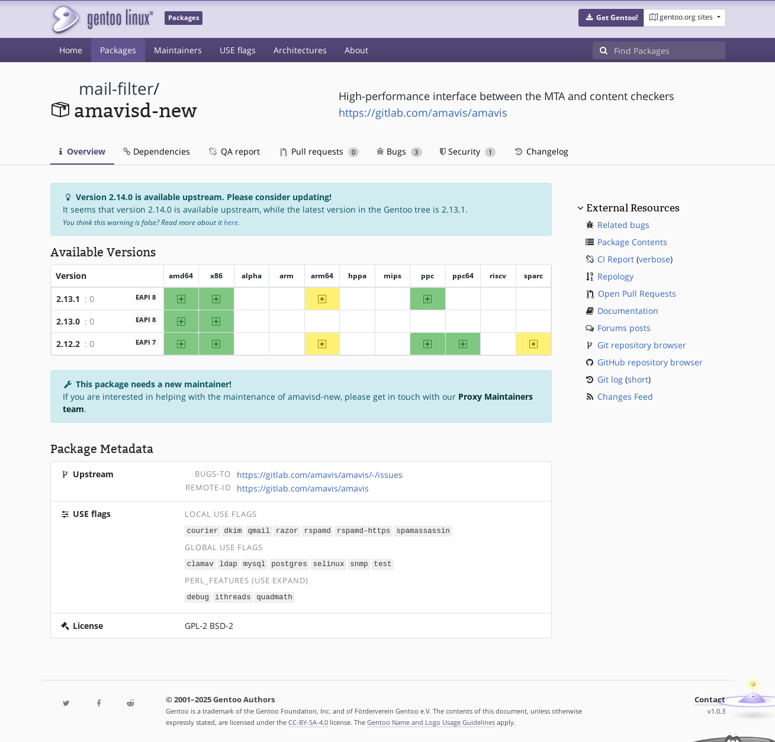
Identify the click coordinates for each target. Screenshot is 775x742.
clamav (199, 563)
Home (70, 50)
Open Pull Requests (637, 293)
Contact (709, 698)
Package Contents (632, 242)
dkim (233, 530)
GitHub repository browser (650, 362)
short (638, 379)
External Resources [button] (633, 208)
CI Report (615, 259)
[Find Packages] (669, 50)
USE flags (238, 50)
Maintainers (178, 50)
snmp (359, 563)
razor (287, 530)
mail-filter (116, 88)
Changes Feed (625, 396)
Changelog (540, 151)
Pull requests (319, 151)
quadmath (274, 595)
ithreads (232, 595)
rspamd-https (364, 530)
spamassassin (423, 530)
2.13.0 (68, 321)
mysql (254, 563)
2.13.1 (68, 298)
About (356, 50)
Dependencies (156, 151)
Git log (610, 379)
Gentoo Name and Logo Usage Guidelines (431, 720)
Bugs (399, 151)
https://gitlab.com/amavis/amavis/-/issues (320, 474)
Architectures (300, 50)
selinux (329, 563)
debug (197, 595)
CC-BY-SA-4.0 (308, 720)
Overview (82, 151)
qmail (258, 530)
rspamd (317, 530)
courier (202, 530)
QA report (234, 151)
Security (468, 151)
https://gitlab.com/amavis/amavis (423, 112)
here (231, 222)
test (382, 563)
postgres (289, 563)
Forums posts (624, 327)
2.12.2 (68, 343)
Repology (615, 276)
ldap (228, 563)
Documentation (627, 310)
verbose (654, 259)
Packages (118, 50)
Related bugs (623, 224)
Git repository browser (641, 345)
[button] (611, 18)
